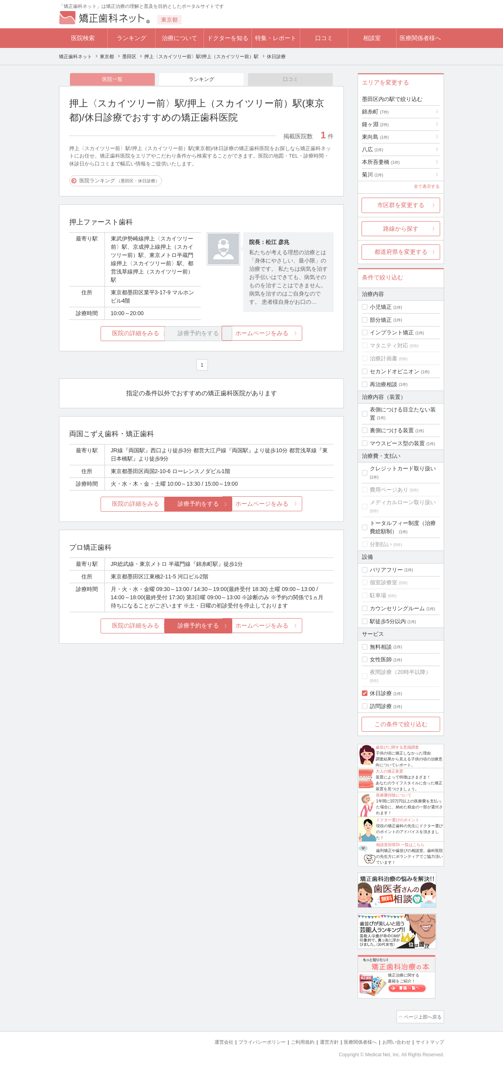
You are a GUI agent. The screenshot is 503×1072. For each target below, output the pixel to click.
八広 (372, 149)
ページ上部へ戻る (422, 1016)
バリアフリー (386, 570)
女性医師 (381, 659)
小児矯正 (381, 307)
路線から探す (401, 228)
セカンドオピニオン (394, 371)
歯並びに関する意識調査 (397, 747)
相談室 (372, 38)
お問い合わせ (393, 1041)
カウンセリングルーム (397, 608)
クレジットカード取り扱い (403, 468)
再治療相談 (383, 384)
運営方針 (321, 1041)
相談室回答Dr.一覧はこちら (400, 845)
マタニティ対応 (389, 345)
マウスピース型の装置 (397, 443)
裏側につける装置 (392, 430)
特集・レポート (275, 38)
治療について (179, 38)
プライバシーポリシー (249, 1041)
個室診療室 (383, 582)
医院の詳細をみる (113, 334)
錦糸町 (375, 111)
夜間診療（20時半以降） (400, 672)
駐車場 (378, 595)
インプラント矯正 (392, 332)
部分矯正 (381, 320)
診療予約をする (201, 504)
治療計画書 (383, 358)
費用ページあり (389, 489)
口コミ (324, 38)
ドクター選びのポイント (397, 820)
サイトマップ (428, 1041)
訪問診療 (381, 706)
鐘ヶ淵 (375, 124)
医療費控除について (393, 795)
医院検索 (83, 38)
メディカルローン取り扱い (403, 502)
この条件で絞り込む (401, 724)
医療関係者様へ (420, 38)
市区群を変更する (400, 205)
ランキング (131, 38)
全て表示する (427, 186)
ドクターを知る (227, 38)
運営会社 (208, 1041)
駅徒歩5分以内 (388, 621)
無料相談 (381, 647)
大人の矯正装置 (389, 771)
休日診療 (381, 693)
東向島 (375, 137)
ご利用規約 (292, 1041)
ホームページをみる (289, 334)
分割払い (381, 544)
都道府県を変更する (401, 251)
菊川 (372, 174)
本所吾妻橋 (381, 162)
